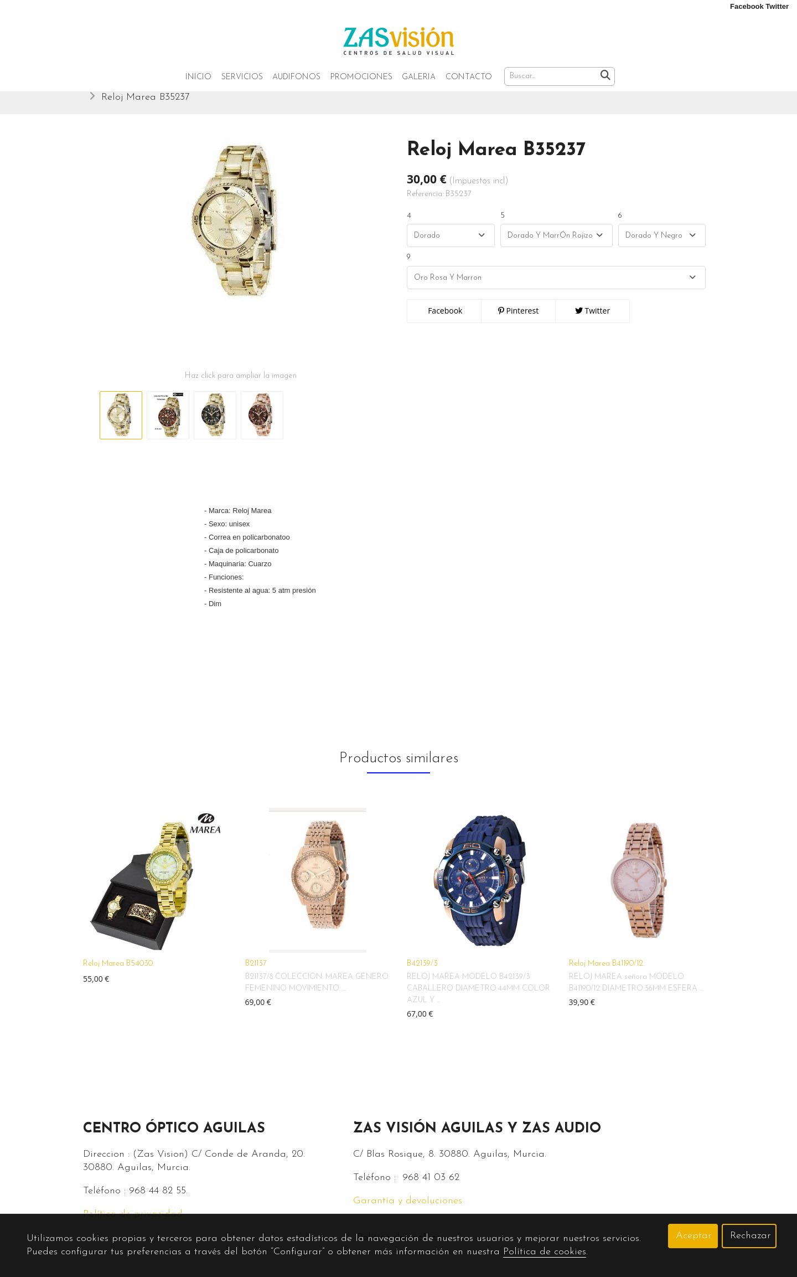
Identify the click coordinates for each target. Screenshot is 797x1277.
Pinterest (518, 321)
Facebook (444, 321)
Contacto (469, 77)
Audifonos (296, 77)
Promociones (361, 77)
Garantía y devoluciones (407, 1211)
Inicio (198, 77)
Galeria (419, 77)
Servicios (242, 77)
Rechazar (750, 1235)
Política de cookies (544, 1252)
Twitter (592, 321)
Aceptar (694, 1235)
